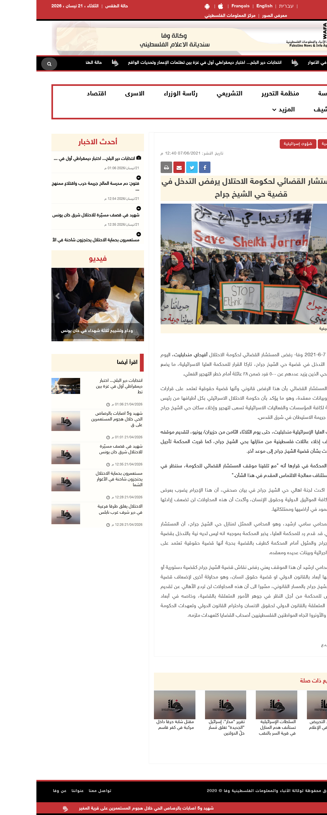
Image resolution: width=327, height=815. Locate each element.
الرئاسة (291, 94)
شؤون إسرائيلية (261, 144)
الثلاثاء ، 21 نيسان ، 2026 (38, 6)
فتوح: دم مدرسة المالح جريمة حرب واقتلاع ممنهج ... (60, 178)
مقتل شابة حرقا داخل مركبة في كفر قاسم (138, 727)
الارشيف (289, 110)
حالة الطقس (80, 6)
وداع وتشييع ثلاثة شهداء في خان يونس (60, 331)
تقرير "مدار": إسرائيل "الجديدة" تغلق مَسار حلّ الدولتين (190, 731)
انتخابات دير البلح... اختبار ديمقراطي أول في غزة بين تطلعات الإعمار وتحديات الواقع (163, 62)
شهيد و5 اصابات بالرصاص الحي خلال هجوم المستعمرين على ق (79, 427)
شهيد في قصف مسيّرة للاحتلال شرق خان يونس (63, 198)
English (228, 6)
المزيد (250, 110)
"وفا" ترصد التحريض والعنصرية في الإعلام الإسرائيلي (291, 731)
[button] (22, 295)
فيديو (61, 259)
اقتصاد (60, 94)
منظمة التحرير (244, 94)
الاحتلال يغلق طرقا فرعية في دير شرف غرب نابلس (61, 238)
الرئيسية (293, 144)
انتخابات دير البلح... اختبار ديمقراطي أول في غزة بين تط (80, 389)
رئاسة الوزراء (144, 94)
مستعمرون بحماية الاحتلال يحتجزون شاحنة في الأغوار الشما (80, 494)
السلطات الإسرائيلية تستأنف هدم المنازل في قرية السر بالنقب (239, 731)
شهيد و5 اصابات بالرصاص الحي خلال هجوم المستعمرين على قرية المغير (95, 808)
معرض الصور (238, 16)
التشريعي (193, 94)
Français (204, 6)
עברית (250, 6)
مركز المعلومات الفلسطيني (193, 16)
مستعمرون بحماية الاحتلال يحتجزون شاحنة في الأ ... (60, 218)
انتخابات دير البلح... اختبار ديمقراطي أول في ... (64, 158)
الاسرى (98, 94)
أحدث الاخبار (61, 142)
